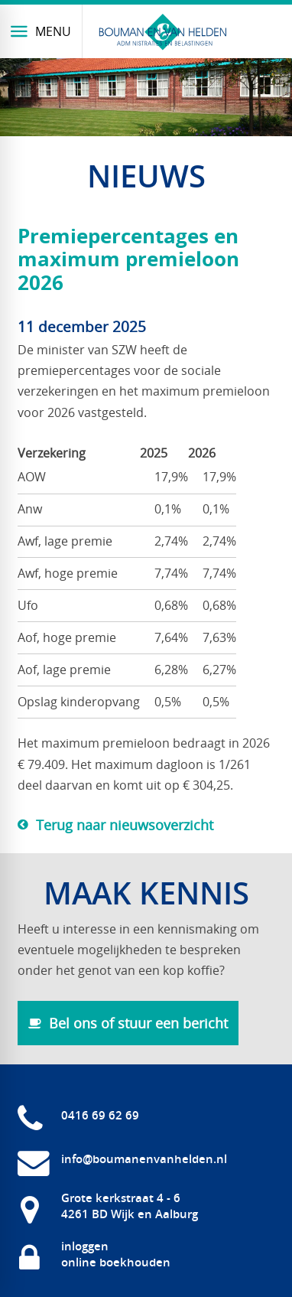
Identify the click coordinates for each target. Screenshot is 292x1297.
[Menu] (41, 31)
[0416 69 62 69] (78, 1115)
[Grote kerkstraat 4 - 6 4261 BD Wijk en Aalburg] (108, 1206)
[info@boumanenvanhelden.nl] (122, 1158)
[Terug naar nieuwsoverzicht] (115, 825)
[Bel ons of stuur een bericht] (128, 1023)
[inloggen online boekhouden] (94, 1254)
